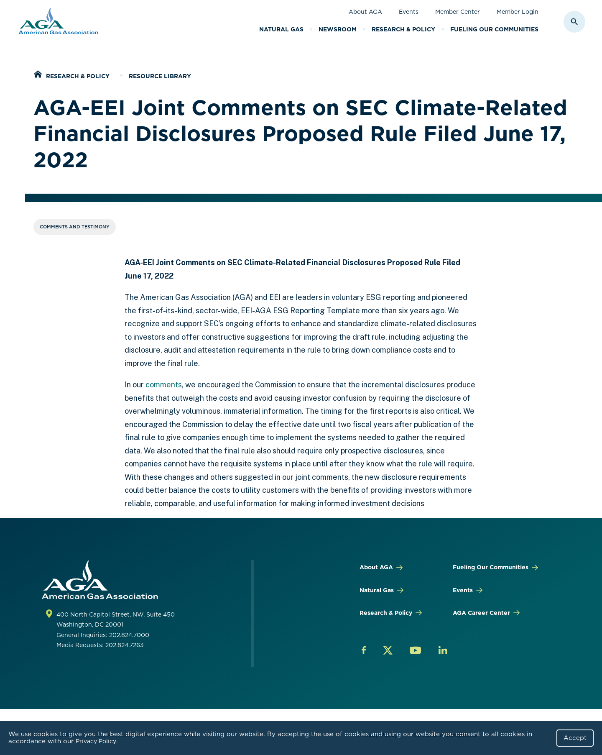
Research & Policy (403, 29)
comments (163, 384)
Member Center (457, 11)
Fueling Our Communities (494, 29)
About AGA (365, 11)
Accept (575, 738)
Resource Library (160, 76)
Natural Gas (281, 29)
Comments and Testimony (75, 227)
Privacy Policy (96, 741)
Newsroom (338, 29)
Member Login (517, 11)
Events (408, 11)
